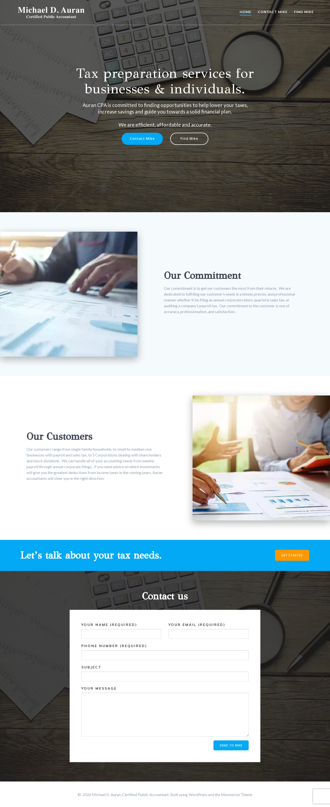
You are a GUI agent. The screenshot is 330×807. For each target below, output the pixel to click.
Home (245, 12)
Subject (165, 673)
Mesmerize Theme (236, 794)
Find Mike (304, 12)
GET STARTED (292, 555)
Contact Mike (273, 12)
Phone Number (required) (165, 652)
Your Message (165, 711)
